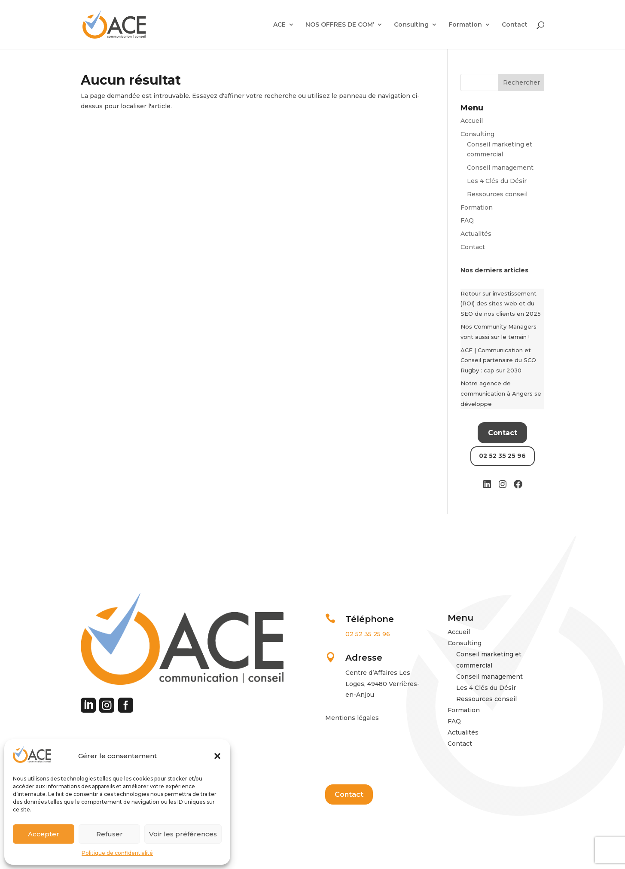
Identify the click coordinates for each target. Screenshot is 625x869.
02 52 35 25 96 (367, 634)
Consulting (411, 24)
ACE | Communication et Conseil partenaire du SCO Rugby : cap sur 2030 (498, 360)
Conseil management (500, 167)
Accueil (471, 121)
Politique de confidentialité (117, 853)
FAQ (467, 220)
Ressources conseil (497, 194)
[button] (217, 756)
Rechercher (521, 82)
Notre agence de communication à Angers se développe (500, 393)
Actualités (475, 234)
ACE (279, 24)
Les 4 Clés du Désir (497, 181)
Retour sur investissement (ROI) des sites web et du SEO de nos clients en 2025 (500, 303)
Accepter (43, 834)
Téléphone (369, 619)
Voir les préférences (183, 834)
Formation (465, 24)
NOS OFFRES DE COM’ (339, 24)
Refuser (109, 834)
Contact (514, 24)
